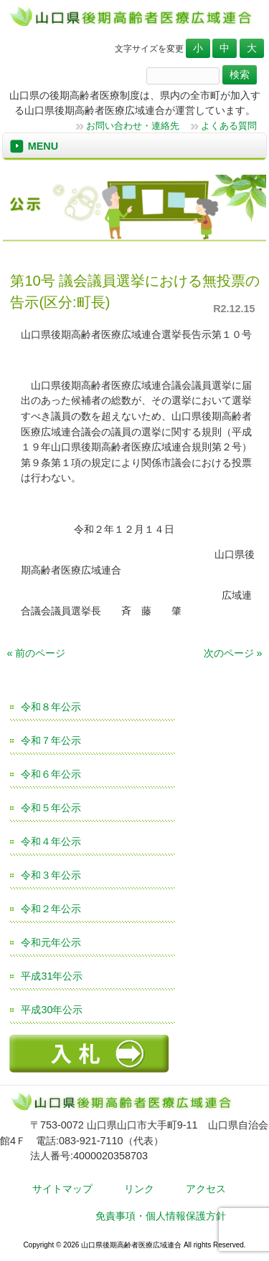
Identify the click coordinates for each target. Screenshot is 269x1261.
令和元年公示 (51, 942)
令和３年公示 (51, 875)
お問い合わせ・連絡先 (132, 125)
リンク (139, 1188)
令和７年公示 (51, 740)
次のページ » (233, 653)
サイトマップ (62, 1188)
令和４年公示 (51, 841)
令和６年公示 (51, 774)
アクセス (206, 1188)
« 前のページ (35, 653)
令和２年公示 (51, 908)
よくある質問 (229, 125)
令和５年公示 (51, 807)
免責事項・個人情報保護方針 (160, 1216)
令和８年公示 (51, 706)
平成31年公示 (51, 976)
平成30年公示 (51, 1009)
